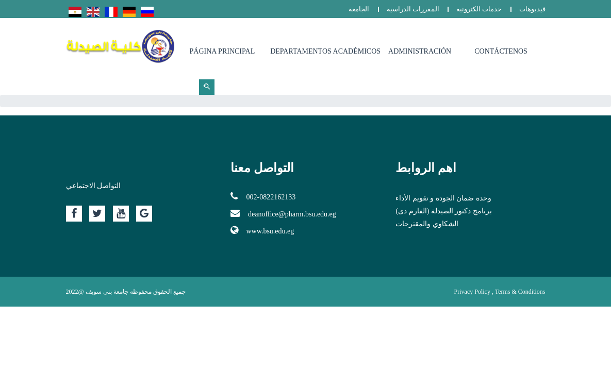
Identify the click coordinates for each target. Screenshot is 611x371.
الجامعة (359, 9)
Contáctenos (500, 51)
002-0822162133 (262, 196)
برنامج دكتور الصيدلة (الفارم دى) (443, 211)
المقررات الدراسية (413, 9)
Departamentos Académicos (325, 51)
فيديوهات (532, 9)
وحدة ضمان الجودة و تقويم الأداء (443, 198)
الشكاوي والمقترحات (426, 224)
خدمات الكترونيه (479, 9)
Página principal (222, 51)
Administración (419, 51)
